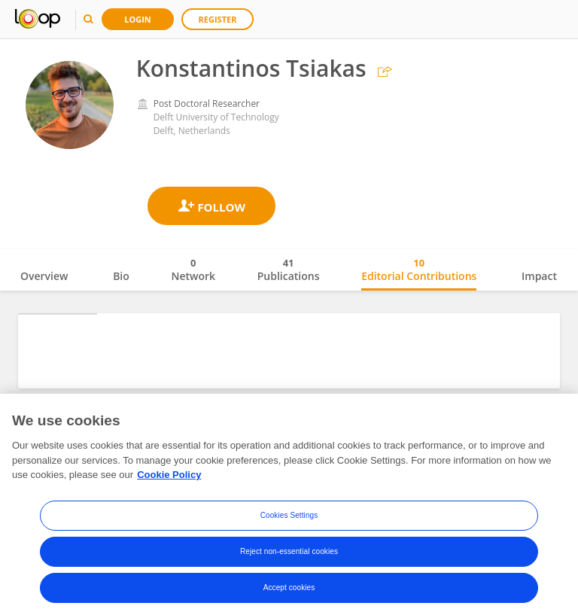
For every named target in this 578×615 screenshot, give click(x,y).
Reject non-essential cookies (289, 590)
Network (193, 269)
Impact (539, 276)
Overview (44, 276)
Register (218, 19)
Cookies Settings (289, 554)
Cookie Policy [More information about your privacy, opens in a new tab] (169, 513)
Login (137, 19)
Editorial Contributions (418, 269)
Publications (288, 269)
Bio (121, 276)
